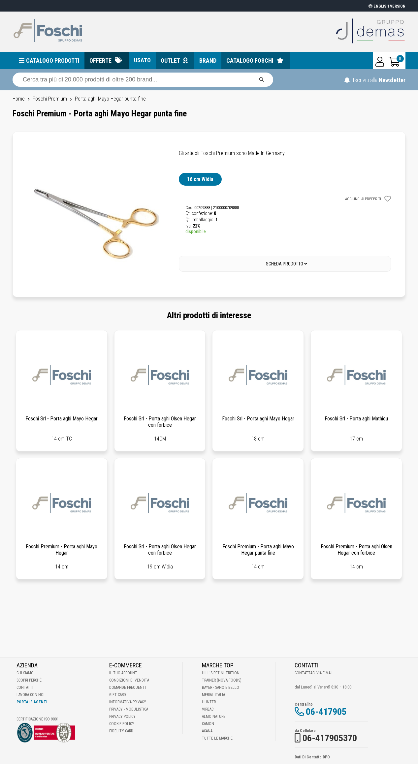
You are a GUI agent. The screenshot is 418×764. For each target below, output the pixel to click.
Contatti (24, 687)
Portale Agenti (31, 702)
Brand (207, 60)
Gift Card (117, 694)
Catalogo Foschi (249, 60)
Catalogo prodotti (53, 60)
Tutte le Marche (217, 738)
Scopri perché (29, 680)
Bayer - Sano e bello (220, 687)
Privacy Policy (122, 716)
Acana (207, 731)
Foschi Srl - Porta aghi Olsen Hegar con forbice (160, 421)
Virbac (207, 709)
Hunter (209, 702)
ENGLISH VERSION (387, 6)
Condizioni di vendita (129, 680)
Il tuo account (123, 673)
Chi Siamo (25, 673)
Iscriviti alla (374, 79)
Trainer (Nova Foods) (221, 680)
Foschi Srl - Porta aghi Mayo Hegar (61, 418)
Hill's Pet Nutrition (221, 673)
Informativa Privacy (127, 702)
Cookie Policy (121, 723)
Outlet (170, 60)
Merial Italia (213, 694)
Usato (142, 60)
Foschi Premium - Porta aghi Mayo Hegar (61, 549)
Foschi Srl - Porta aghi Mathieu (356, 418)
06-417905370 (330, 738)
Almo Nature (213, 716)
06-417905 (326, 711)
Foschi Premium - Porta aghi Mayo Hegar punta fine (258, 549)
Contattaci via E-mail (314, 673)
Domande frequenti (127, 687)
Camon (208, 723)
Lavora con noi (30, 694)
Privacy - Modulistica (128, 709)
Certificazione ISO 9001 (37, 719)
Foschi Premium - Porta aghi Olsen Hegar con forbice (356, 549)
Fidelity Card (121, 731)
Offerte (100, 60)
